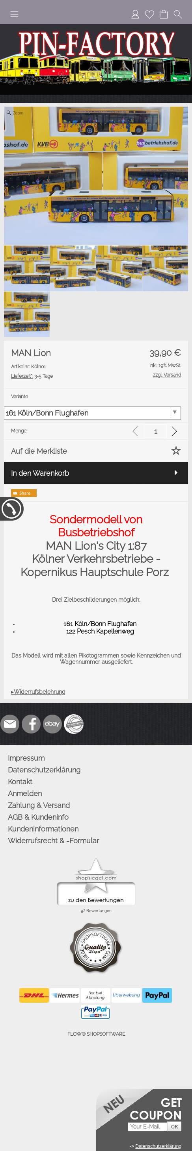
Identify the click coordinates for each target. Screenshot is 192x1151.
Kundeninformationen (43, 829)
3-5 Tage (32, 376)
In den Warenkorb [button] (40, 473)
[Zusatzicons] (74, 724)
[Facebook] (31, 724)
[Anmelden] (135, 14)
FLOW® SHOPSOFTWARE (96, 1034)
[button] (14, 14)
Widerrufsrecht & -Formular (53, 841)
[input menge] (155, 431)
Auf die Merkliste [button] (39, 451)
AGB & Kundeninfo (38, 817)
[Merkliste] (149, 14)
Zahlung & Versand (39, 805)
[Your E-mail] (147, 1126)
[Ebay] (52, 724)
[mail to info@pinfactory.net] (10, 724)
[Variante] (92, 413)
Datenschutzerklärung (44, 770)
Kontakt (20, 782)
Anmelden (25, 793)
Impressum (26, 758)
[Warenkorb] (163, 14)
